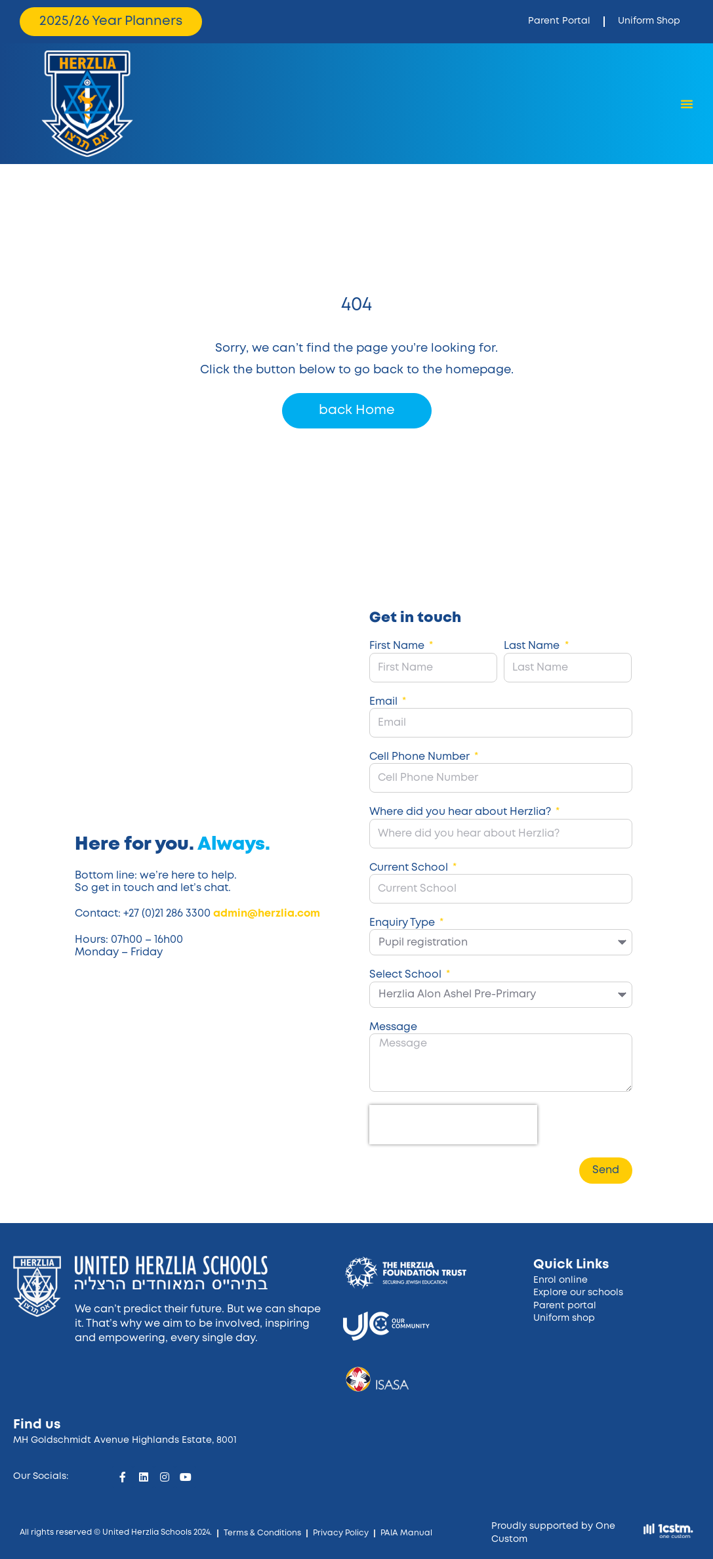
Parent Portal (559, 21)
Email (384, 702)
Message (393, 1027)
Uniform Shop (649, 21)
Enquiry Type (403, 923)
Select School (406, 975)
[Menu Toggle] (686, 103)
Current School (410, 868)
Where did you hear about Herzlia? (461, 812)
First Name (398, 646)
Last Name (533, 646)
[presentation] (453, 1124)
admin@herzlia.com (266, 914)
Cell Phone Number (420, 757)
